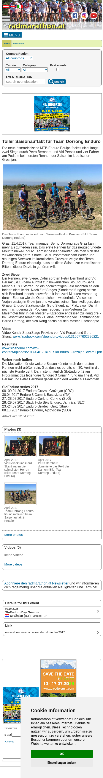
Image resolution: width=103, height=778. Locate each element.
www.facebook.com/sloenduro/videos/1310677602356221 (56, 336)
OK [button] (62, 754)
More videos (13, 564)
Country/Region (17, 53)
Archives (9, 741)
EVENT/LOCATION (19, 77)
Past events (58, 65)
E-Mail (8, 735)
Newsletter (18, 43)
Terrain (11, 65)
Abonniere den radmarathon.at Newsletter (36, 583)
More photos (13, 534)
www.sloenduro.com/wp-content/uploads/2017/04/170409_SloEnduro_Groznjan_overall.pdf (52, 350)
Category (29, 65)
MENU (12, 34)
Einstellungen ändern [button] (62, 762)
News (7, 43)
